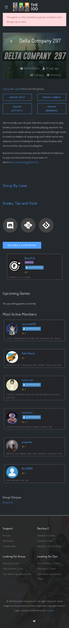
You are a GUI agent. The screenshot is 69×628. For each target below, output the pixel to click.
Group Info (17, 97)
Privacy (7, 535)
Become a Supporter (22, 245)
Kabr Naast (28, 353)
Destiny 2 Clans (46, 535)
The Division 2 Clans (48, 563)
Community (9, 546)
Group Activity (17, 108)
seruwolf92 (29, 324)
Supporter (34, 267)
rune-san (27, 380)
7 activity (37, 75)
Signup (6, 89)
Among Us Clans (46, 568)
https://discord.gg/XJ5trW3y (23, 162)
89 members (29, 68)
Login (17, 89)
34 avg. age (51, 68)
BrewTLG (30, 258)
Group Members (52, 108)
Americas (54, 75)
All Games (8, 540)
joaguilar (27, 442)
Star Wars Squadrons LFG (17, 574)
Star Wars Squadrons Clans (49, 576)
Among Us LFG (11, 563)
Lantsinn (27, 412)
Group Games (52, 97)
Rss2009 (27, 468)
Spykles (50, 610)
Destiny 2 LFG (44, 540)
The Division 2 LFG (13, 568)
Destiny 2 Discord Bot (49, 546)
